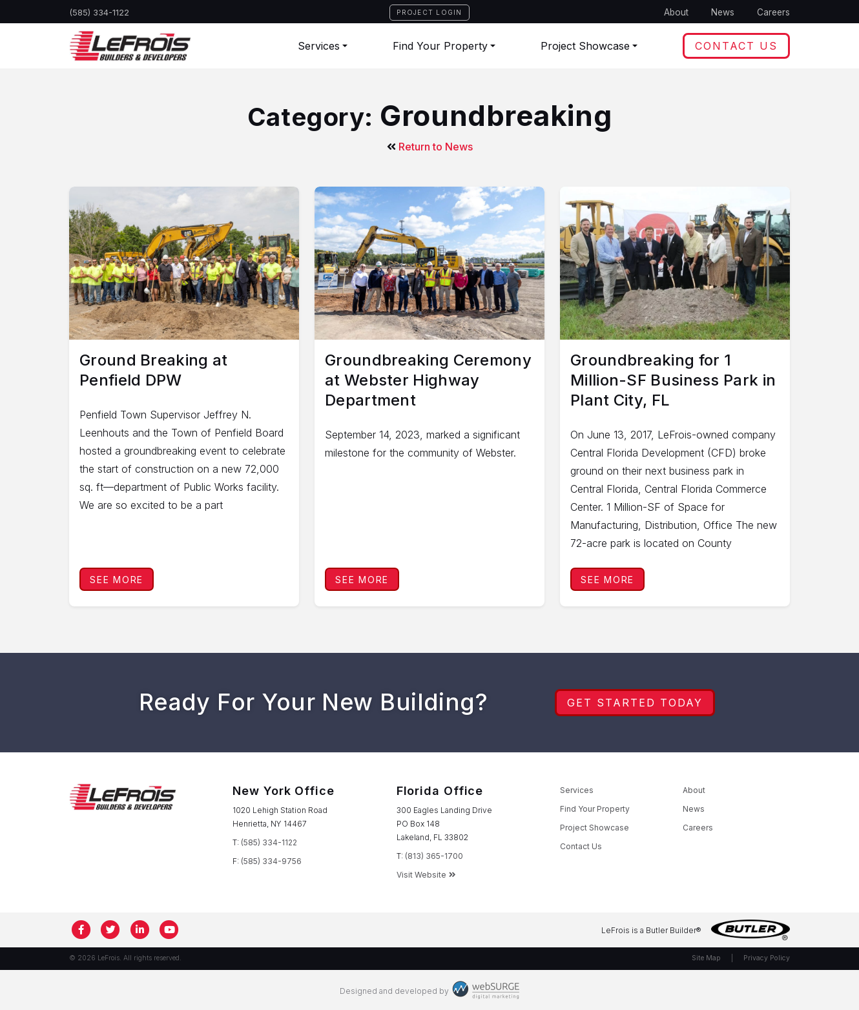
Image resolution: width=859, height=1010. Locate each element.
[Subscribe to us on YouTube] (170, 930)
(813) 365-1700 (434, 856)
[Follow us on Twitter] (111, 930)
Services (319, 45)
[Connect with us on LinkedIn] (140, 930)
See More (116, 579)
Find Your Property (440, 45)
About (676, 12)
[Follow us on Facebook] (81, 930)
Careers (773, 12)
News (722, 12)
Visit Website (426, 875)
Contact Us (736, 45)
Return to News (430, 146)
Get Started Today (635, 702)
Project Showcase (585, 45)
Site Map (706, 958)
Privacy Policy (766, 958)
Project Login (429, 12)
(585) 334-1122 (99, 12)
